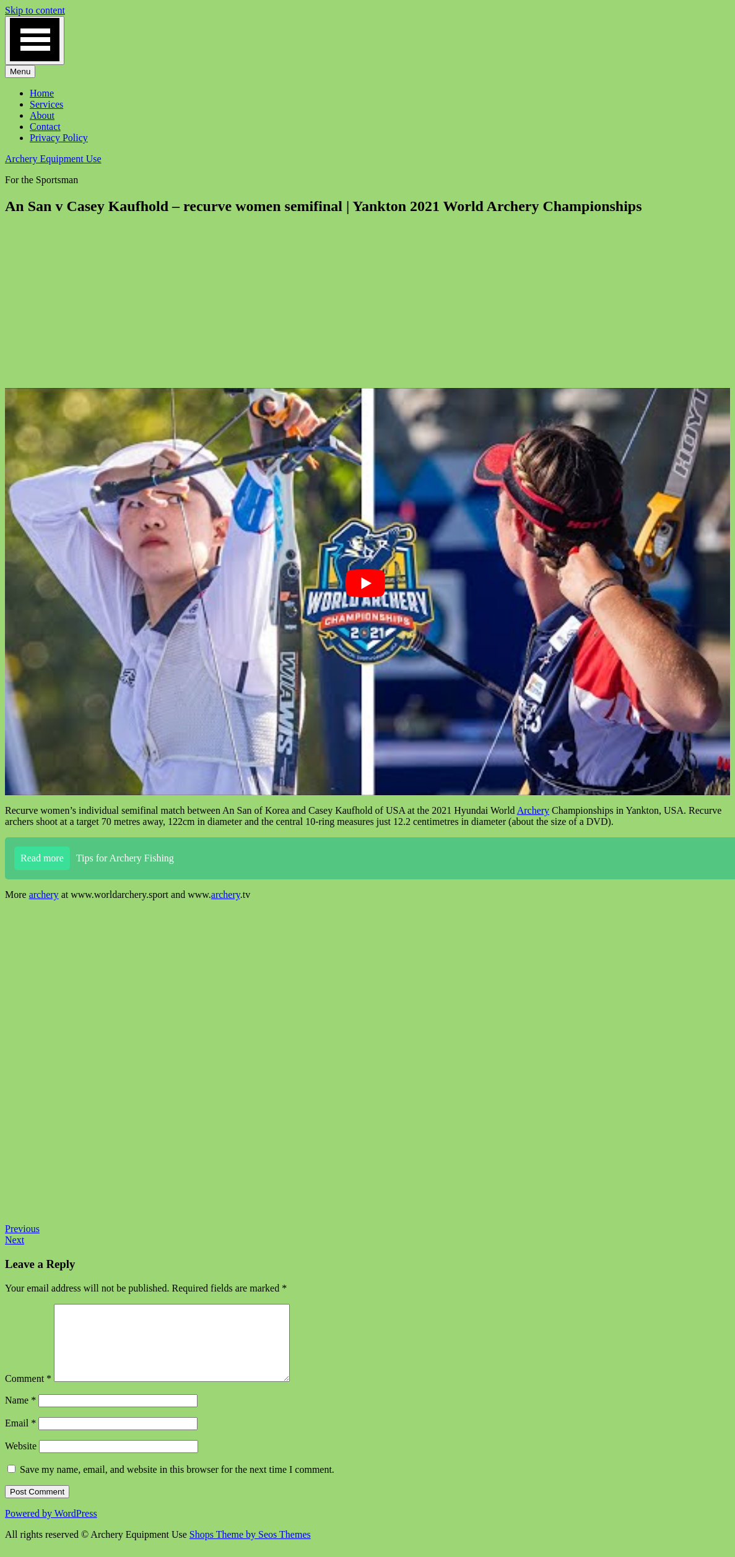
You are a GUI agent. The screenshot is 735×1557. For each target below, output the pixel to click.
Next (14, 1240)
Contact (45, 126)
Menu (20, 71)
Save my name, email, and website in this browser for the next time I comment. (177, 1484)
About (42, 115)
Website (21, 1461)
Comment (28, 1393)
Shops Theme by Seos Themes (250, 1549)
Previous (22, 1228)
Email (20, 1438)
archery (44, 894)
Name (20, 1415)
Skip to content (35, 10)
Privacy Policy (59, 137)
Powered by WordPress (51, 1528)
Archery (533, 810)
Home (42, 93)
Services (46, 104)
